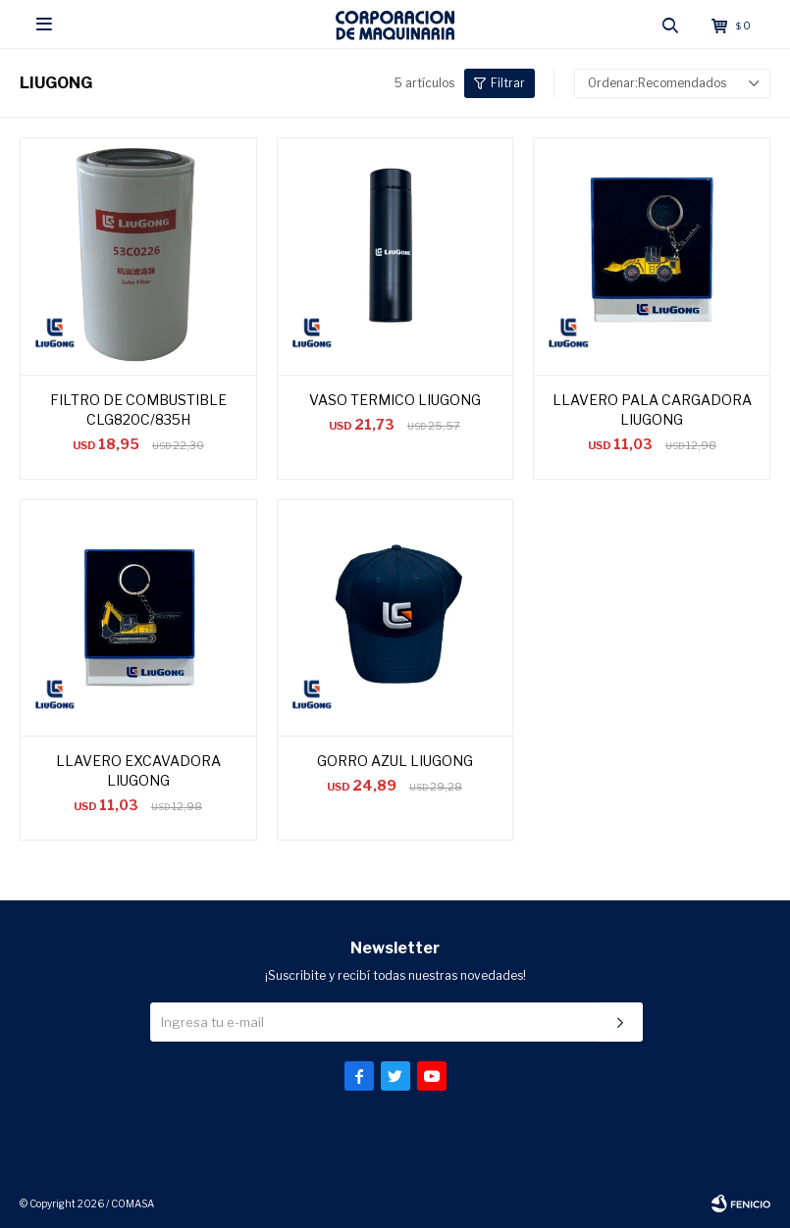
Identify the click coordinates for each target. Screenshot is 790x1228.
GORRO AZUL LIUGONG (395, 760)
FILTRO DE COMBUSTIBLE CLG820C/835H (138, 409)
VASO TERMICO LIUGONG (395, 399)
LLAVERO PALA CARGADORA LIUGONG (652, 409)
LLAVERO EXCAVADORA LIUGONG (138, 770)
